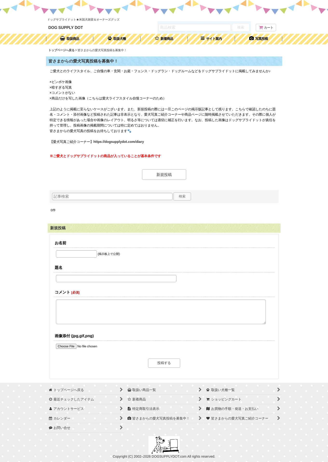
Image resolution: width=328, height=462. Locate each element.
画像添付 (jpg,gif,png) (74, 336)
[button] (211, 39)
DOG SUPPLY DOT (65, 27)
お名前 (60, 243)
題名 (58, 267)
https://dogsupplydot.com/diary (119, 142)
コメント (62, 292)
